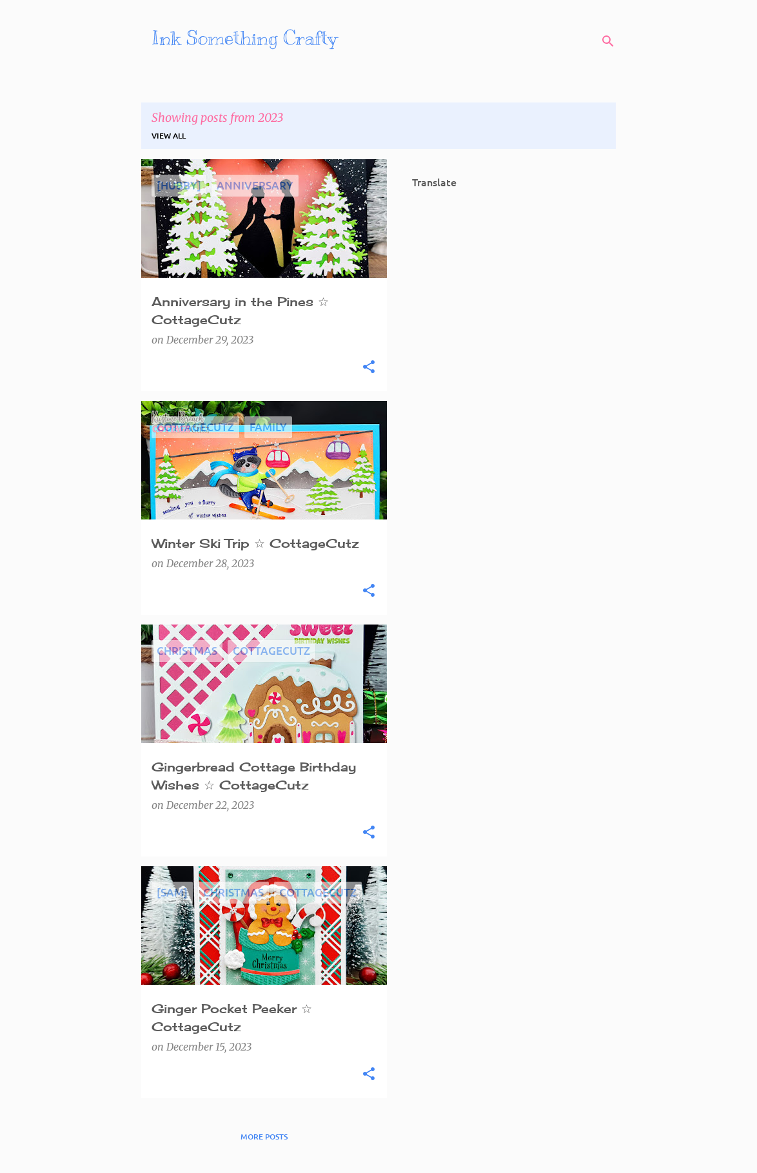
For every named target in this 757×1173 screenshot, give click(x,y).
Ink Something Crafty (244, 38)
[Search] (608, 41)
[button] (369, 367)
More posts (264, 1136)
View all (169, 135)
